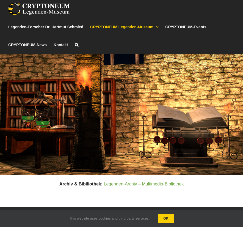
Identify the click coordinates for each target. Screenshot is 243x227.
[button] (76, 45)
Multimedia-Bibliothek (163, 184)
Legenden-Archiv (120, 184)
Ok (165, 218)
